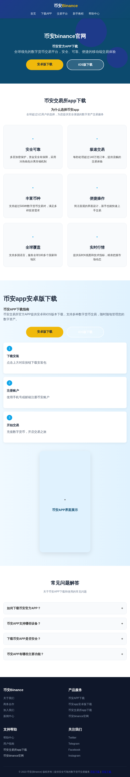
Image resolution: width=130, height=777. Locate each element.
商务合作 (8, 704)
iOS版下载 (85, 64)
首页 (33, 13)
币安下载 (95, 771)
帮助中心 (94, 13)
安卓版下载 (44, 64)
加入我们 (8, 710)
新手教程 (78, 13)
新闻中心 (8, 716)
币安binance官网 (78, 716)
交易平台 (62, 13)
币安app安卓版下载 (80, 704)
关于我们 (8, 698)
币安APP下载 (76, 698)
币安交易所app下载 (80, 710)
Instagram (74, 755)
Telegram (74, 743)
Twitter (72, 737)
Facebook (74, 749)
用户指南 (8, 743)
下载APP (46, 13)
